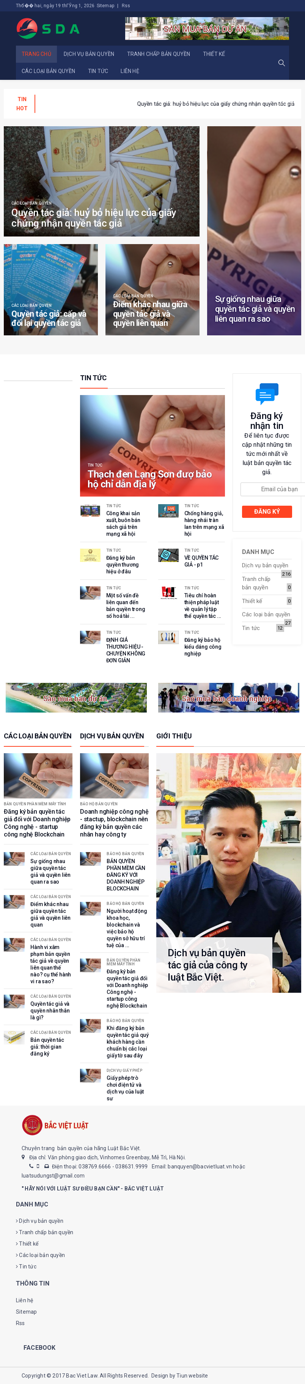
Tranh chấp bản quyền (158, 54)
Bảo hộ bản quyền (99, 804)
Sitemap (105, 5)
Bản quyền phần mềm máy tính (35, 804)
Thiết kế (214, 54)
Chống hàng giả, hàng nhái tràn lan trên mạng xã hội (104, 104)
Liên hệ (130, 71)
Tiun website (192, 1376)
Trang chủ (36, 54)
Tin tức (98, 71)
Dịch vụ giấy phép (124, 1071)
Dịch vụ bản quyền (89, 54)
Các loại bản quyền (48, 71)
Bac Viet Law (81, 1376)
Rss (126, 5)
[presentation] (281, 104)
